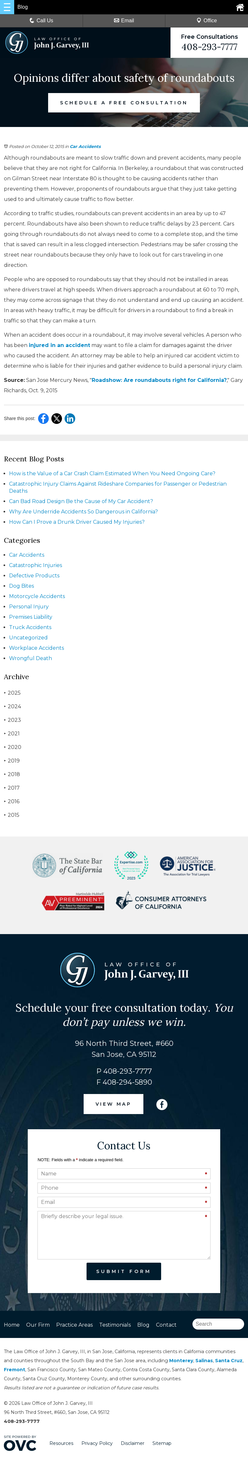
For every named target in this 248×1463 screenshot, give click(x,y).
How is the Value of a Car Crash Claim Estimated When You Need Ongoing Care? (112, 473)
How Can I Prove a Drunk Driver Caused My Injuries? (77, 522)
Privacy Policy (97, 1443)
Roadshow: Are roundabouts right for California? (159, 380)
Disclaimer (132, 1443)
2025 (12, 693)
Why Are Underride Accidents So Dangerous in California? (83, 512)
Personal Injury (29, 607)
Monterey (181, 1360)
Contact (166, 1325)
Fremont (14, 1370)
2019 (12, 761)
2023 (12, 720)
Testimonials (115, 1325)
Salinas (204, 1360)
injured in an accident (59, 345)
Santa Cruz (229, 1360)
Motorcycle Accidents (37, 596)
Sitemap (161, 1443)
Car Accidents (85, 146)
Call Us (41, 20)
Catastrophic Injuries (35, 565)
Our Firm (38, 1325)
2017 (12, 788)
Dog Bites (21, 586)
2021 (12, 734)
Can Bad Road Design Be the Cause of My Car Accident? (81, 501)
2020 (12, 747)
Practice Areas (74, 1325)
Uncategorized (28, 638)
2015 (11, 815)
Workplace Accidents (36, 648)
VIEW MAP (113, 1104)
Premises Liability (30, 617)
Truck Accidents (30, 627)
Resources (61, 1443)
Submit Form (123, 1271)
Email (124, 20)
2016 (11, 801)
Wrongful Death (30, 658)
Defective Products (34, 576)
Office (206, 20)
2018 (12, 774)
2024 (12, 706)
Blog (143, 1325)
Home (12, 1325)
